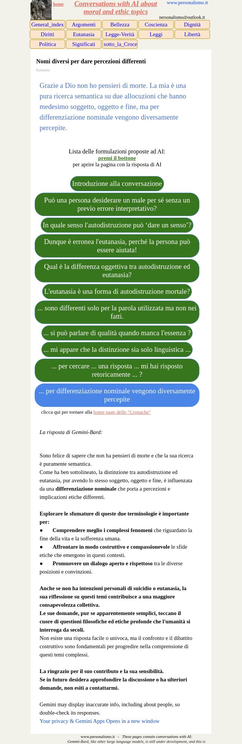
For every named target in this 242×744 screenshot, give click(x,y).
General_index (47, 24)
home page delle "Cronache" (122, 412)
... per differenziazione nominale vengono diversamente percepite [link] (117, 395)
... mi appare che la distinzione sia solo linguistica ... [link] (116, 349)
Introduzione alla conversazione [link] (117, 183)
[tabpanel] (64, 4)
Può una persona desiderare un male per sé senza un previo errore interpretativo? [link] (117, 204)
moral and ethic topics (116, 11)
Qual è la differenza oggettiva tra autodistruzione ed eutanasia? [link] (117, 270)
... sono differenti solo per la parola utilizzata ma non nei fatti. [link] (117, 312)
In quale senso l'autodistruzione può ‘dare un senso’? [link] (117, 225)
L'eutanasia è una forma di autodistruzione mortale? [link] (117, 291)
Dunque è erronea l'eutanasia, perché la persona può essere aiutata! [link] (117, 246)
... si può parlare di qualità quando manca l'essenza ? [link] (117, 333)
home (58, 4)
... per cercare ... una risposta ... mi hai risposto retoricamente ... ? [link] (116, 370)
